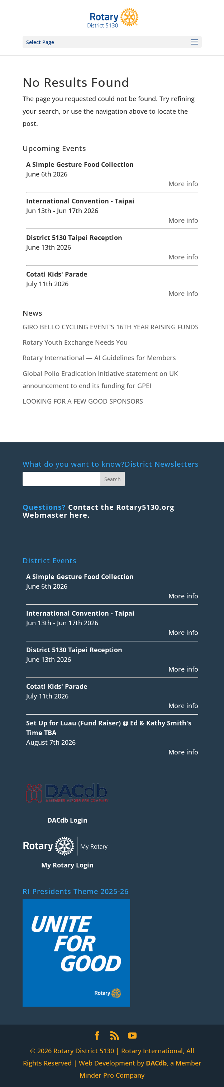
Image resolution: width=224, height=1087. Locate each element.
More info (183, 183)
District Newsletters (162, 464)
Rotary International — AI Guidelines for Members (99, 357)
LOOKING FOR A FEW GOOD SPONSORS (83, 401)
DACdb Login (67, 820)
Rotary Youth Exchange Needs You (75, 342)
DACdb (156, 1063)
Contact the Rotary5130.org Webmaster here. (98, 511)
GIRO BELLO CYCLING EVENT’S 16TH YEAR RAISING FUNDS (111, 327)
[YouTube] (132, 1036)
